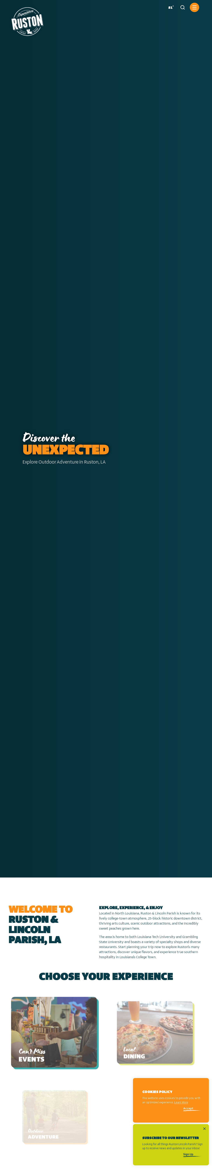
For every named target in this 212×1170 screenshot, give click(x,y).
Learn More (181, 1102)
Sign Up (188, 1154)
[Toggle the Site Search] (182, 7)
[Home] (27, 20)
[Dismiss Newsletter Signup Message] (204, 1128)
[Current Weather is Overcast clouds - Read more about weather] (170, 7)
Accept (188, 1108)
